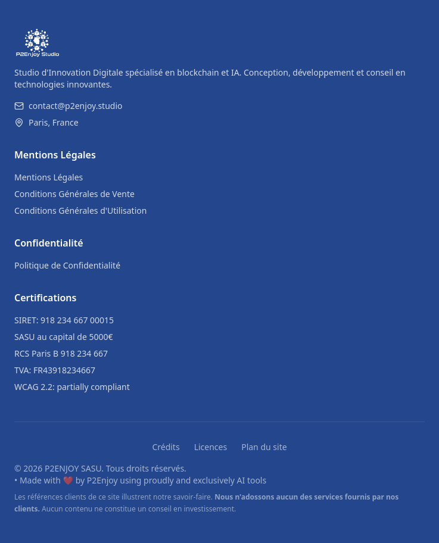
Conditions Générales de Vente (74, 193)
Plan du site (264, 447)
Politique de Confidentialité (67, 265)
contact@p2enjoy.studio (68, 105)
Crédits (165, 447)
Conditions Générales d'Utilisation (80, 210)
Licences (211, 447)
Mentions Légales (48, 177)
